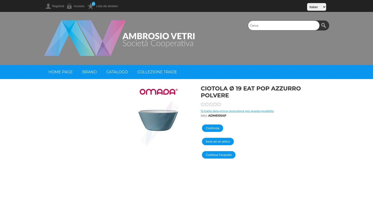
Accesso (79, 6)
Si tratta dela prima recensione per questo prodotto (237, 111)
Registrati (58, 6)
